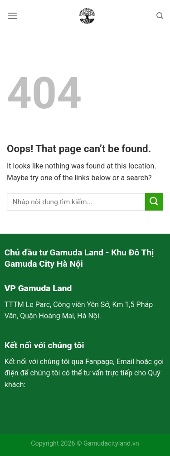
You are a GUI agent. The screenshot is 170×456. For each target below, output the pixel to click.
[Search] (159, 15)
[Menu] (12, 16)
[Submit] (154, 202)
